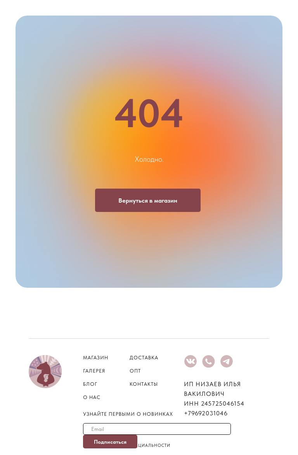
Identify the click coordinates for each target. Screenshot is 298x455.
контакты (144, 384)
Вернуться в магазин (147, 200)
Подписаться (110, 442)
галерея (94, 371)
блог (90, 384)
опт (135, 371)
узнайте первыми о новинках (128, 414)
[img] (190, 361)
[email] (157, 429)
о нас (91, 397)
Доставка (144, 357)
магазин (95, 357)
